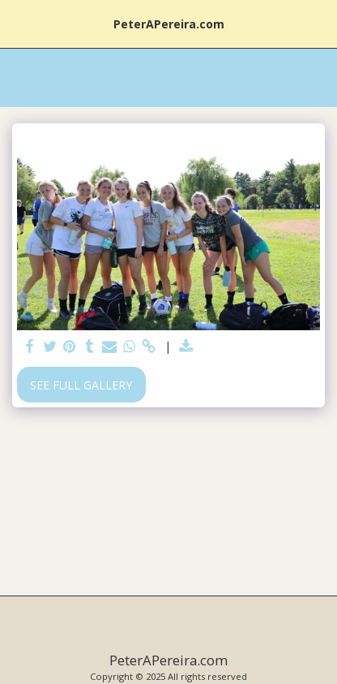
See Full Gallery (81, 385)
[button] (18, 23)
